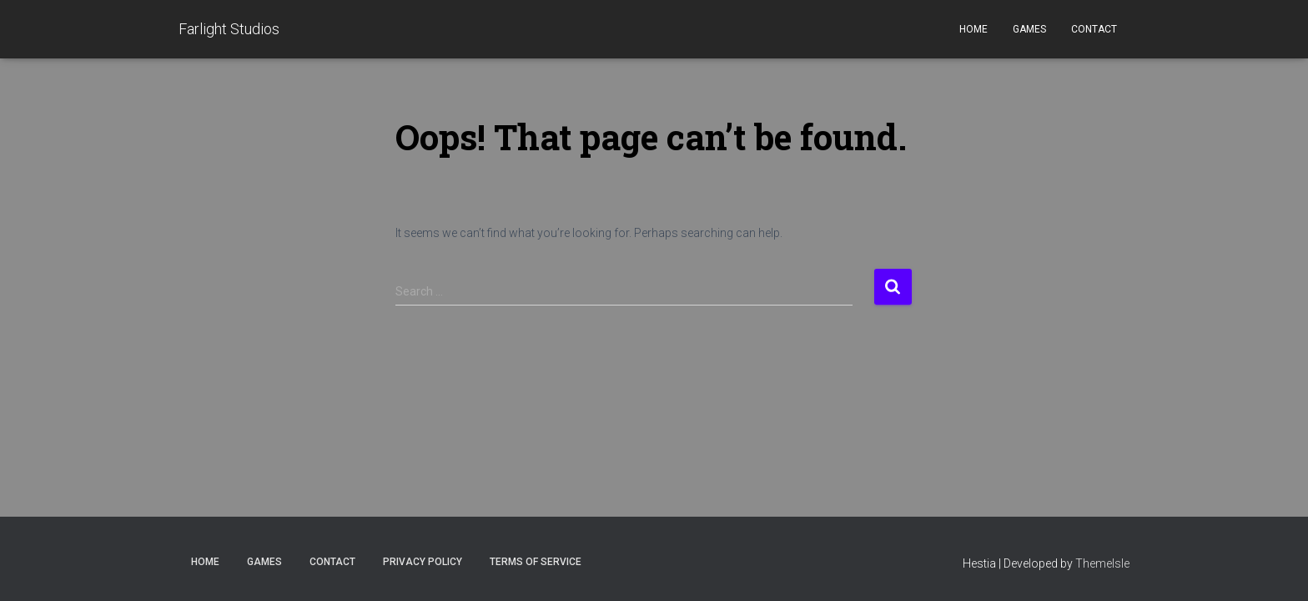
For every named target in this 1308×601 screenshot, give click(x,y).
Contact (1094, 29)
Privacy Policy (422, 562)
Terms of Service (535, 562)
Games (1029, 29)
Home (973, 29)
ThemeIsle (1102, 563)
